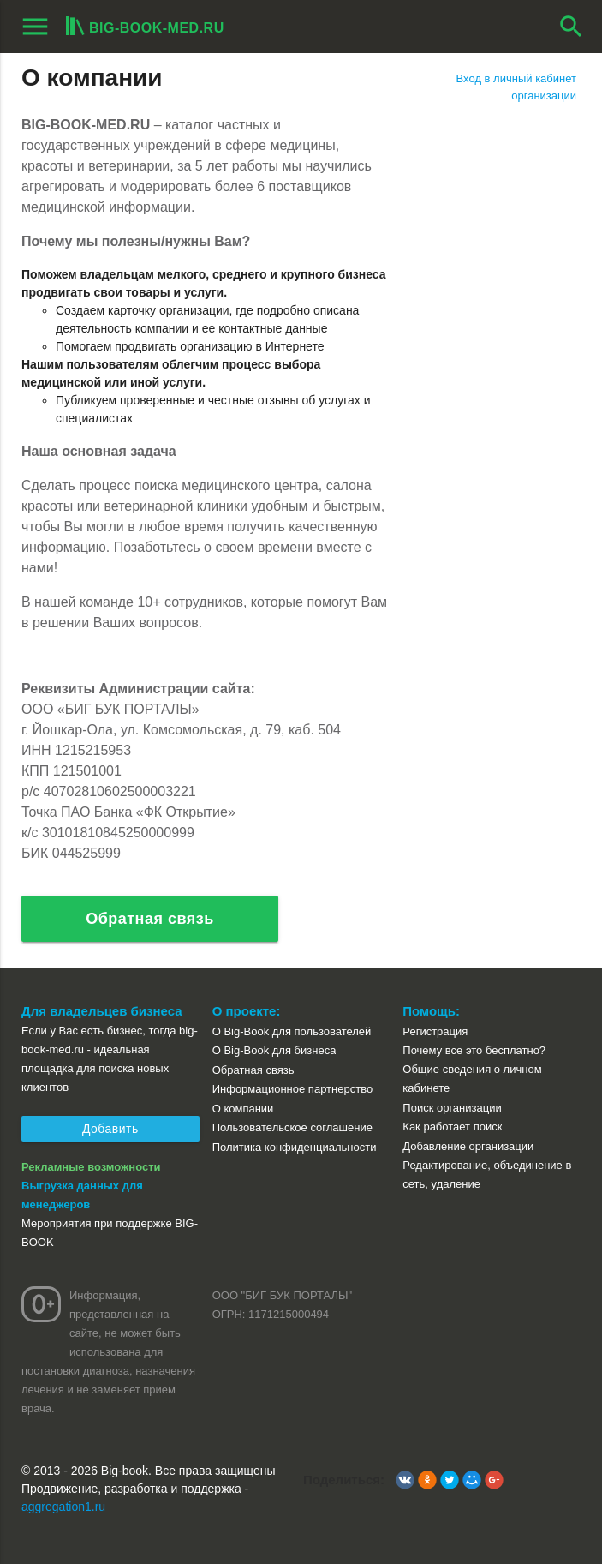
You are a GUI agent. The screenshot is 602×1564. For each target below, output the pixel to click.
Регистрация (435, 1031)
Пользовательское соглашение (292, 1127)
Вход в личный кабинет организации (516, 87)
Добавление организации (467, 1146)
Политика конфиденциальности (294, 1147)
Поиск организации (451, 1107)
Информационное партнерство (292, 1088)
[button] (405, 1480)
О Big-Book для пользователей (292, 1031)
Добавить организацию (110, 1132)
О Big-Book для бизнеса (274, 1050)
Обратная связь (150, 918)
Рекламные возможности (91, 1166)
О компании (243, 1108)
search (571, 26)
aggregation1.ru (63, 1506)
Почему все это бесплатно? (473, 1050)
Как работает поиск (452, 1126)
